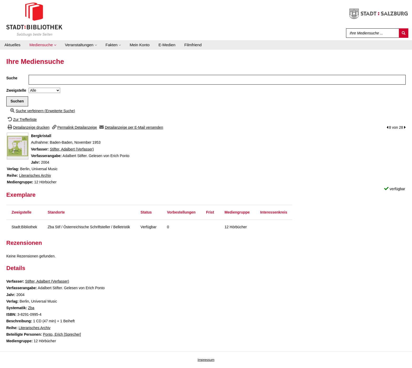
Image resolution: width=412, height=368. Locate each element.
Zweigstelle (16, 90)
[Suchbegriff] (371, 33)
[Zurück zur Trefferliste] (21, 119)
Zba (31, 308)
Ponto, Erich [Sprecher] (62, 334)
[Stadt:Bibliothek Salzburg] (34, 19)
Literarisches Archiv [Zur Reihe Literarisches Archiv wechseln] (35, 175)
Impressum (206, 360)
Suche (11, 78)
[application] (42, 45)
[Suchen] (403, 33)
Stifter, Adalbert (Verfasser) (72, 149)
